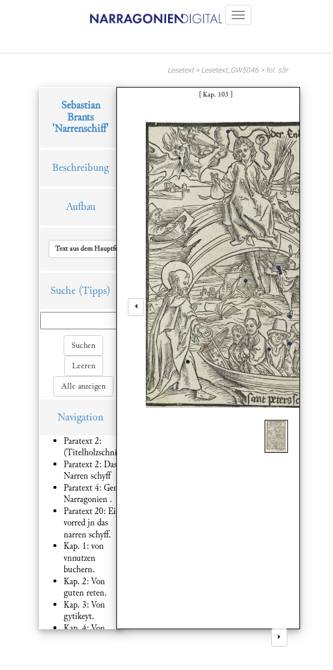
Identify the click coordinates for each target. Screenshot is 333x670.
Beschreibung (80, 167)
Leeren (83, 366)
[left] (136, 307)
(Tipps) (94, 290)
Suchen (83, 345)
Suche (63, 290)
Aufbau (80, 206)
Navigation (80, 417)
